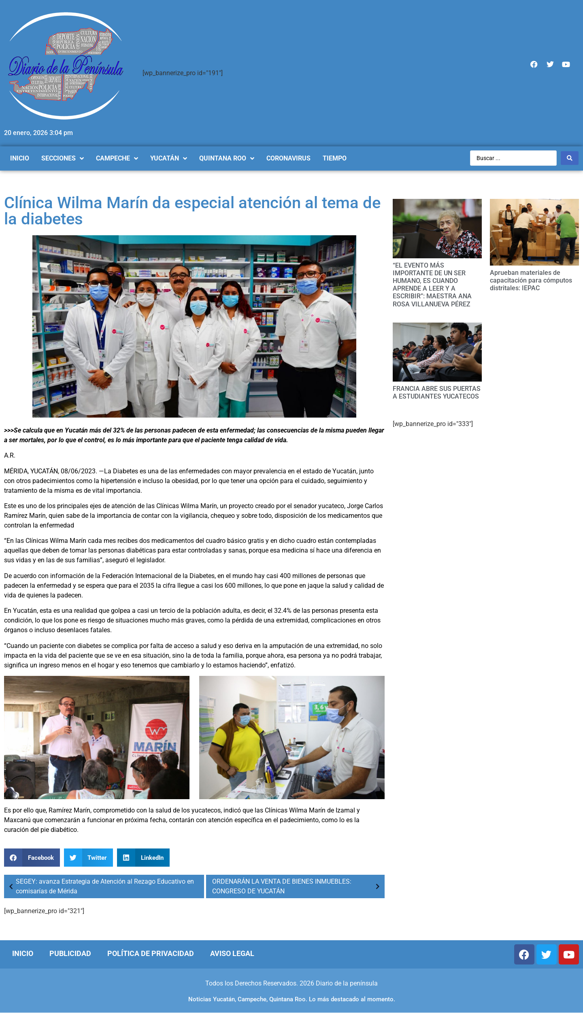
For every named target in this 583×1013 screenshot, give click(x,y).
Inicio (22, 953)
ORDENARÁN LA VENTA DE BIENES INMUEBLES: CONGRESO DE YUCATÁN (297, 886)
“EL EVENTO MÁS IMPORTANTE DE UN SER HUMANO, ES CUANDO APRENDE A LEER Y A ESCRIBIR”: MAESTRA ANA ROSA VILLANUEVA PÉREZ (432, 285)
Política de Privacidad (150, 953)
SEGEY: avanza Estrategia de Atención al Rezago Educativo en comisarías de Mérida (100, 886)
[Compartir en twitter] (88, 857)
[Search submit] (570, 158)
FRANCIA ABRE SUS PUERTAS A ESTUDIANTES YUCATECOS (437, 392)
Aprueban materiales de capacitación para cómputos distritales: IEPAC (531, 280)
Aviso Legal (232, 953)
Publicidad (70, 953)
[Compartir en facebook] (32, 857)
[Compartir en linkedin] (143, 857)
